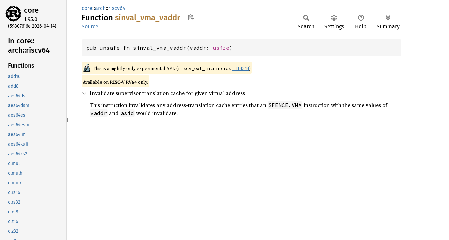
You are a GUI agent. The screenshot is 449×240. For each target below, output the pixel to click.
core (31, 10)
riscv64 (117, 8)
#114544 (240, 68)
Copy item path (190, 17)
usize (221, 47)
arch (100, 8)
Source (90, 26)
